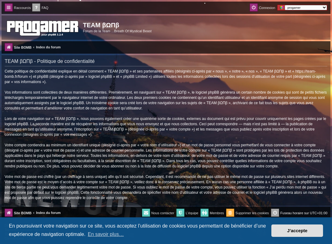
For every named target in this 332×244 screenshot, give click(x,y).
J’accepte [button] (297, 230)
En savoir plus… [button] (106, 234)
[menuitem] (40, 7)
